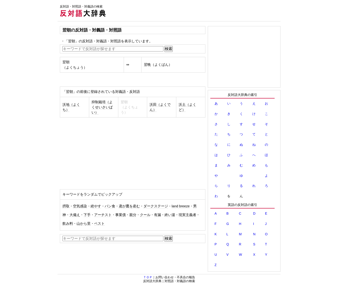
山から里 (84, 223)
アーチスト (103, 215)
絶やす (96, 206)
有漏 (157, 215)
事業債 (120, 215)
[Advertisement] (195, 10)
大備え (74, 215)
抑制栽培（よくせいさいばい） (102, 107)
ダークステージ (155, 206)
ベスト (99, 223)
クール (145, 215)
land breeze (181, 206)
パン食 (110, 206)
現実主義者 (187, 215)
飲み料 (67, 223)
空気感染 (80, 206)
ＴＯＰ (147, 277)
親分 (132, 215)
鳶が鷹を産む (129, 206)
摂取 (65, 206)
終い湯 (170, 215)
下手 (87, 215)
